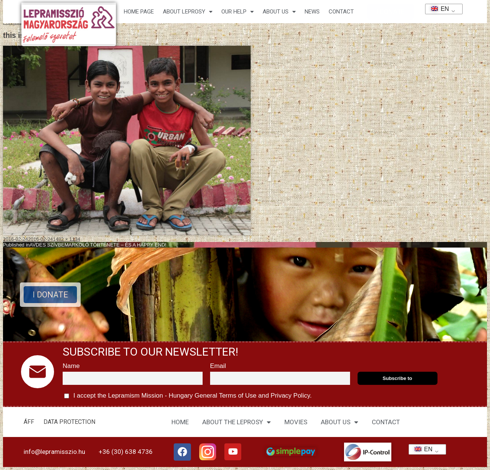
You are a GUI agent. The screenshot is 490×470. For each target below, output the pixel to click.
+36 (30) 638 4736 (126, 451)
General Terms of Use (225, 395)
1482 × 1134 (66, 239)
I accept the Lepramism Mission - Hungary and (188, 395)
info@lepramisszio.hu (54, 451)
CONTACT (341, 11)
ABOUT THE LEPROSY (236, 422)
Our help (237, 11)
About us (279, 11)
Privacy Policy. (290, 395)
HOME (180, 422)
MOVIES (295, 422)
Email (218, 365)
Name (71, 365)
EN (437, 9)
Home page (139, 11)
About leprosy (187, 11)
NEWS (312, 11)
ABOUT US (339, 422)
